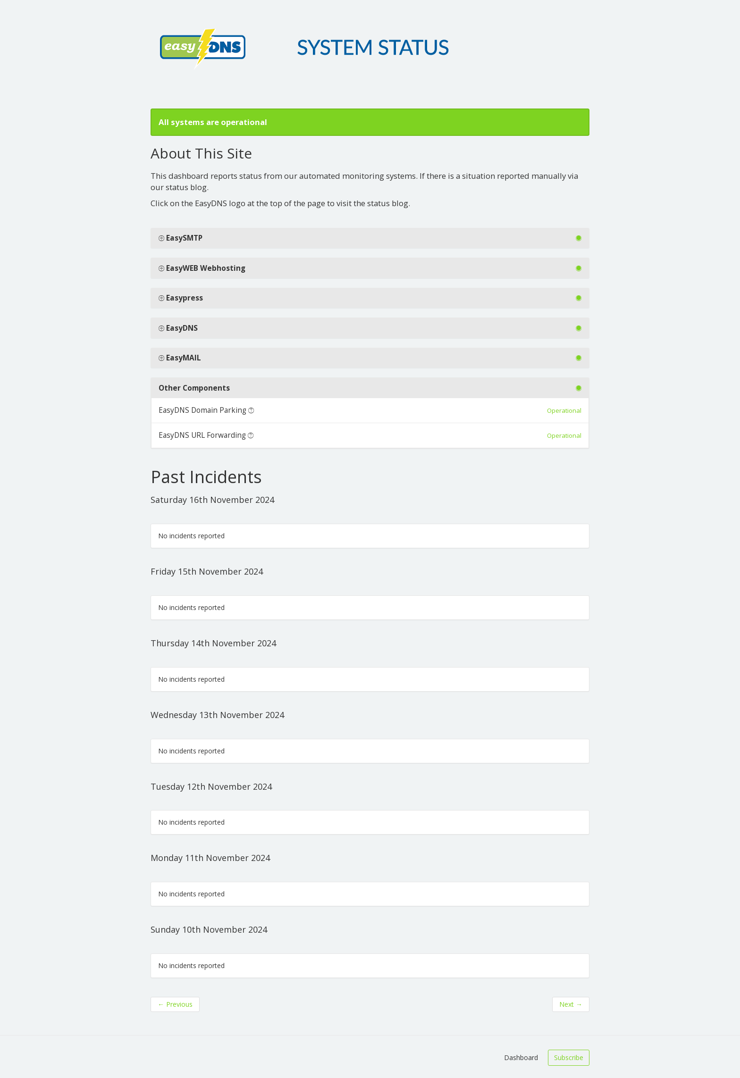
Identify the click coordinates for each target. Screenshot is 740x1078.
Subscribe (568, 1057)
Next (570, 1004)
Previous (175, 1004)
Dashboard (521, 1057)
